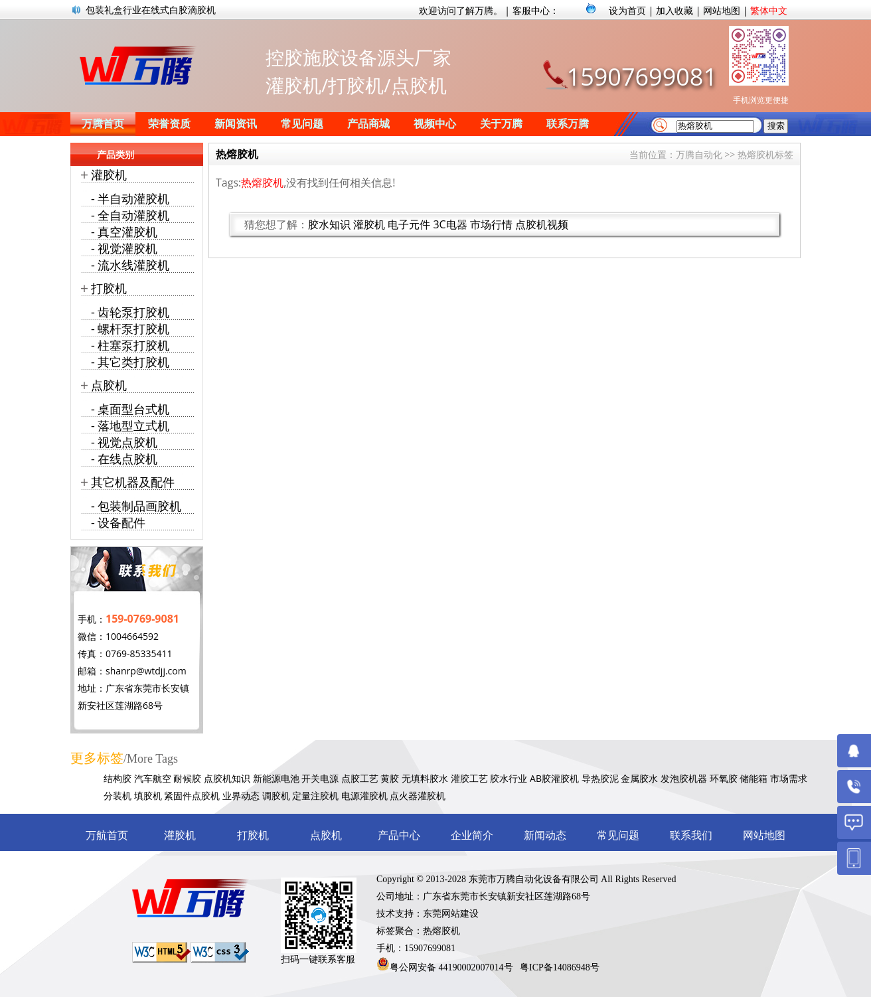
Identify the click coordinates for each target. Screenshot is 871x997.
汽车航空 (152, 778)
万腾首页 (103, 123)
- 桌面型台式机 (130, 409)
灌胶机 (369, 224)
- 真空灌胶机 (124, 232)
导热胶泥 (600, 778)
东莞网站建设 (451, 914)
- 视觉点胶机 (124, 442)
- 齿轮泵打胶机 (130, 312)
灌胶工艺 (469, 778)
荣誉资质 (169, 123)
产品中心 (399, 835)
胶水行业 (508, 778)
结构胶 (117, 778)
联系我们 (691, 835)
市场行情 (491, 224)
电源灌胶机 (364, 795)
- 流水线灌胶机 (130, 265)
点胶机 (109, 385)
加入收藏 (674, 10)
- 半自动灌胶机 (130, 198)
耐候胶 (187, 778)
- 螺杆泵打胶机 (130, 329)
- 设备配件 (118, 522)
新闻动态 (545, 835)
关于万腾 (501, 123)
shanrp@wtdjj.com (146, 670)
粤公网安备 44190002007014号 (451, 967)
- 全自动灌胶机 (130, 215)
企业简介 (472, 835)
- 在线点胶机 (124, 459)
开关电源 (320, 778)
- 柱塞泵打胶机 (130, 345)
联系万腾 (567, 123)
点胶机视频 (541, 224)
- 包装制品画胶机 (136, 506)
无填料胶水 (425, 778)
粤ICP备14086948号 (559, 967)
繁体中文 (768, 10)
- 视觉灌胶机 (124, 248)
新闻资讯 (235, 123)
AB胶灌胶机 (554, 778)
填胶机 (148, 795)
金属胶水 (639, 778)
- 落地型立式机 (130, 425)
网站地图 (721, 10)
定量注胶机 (315, 795)
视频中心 (435, 123)
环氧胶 (724, 778)
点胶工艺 (359, 778)
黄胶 (389, 778)
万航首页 (107, 835)
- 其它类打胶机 (130, 362)
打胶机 (109, 288)
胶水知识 (329, 224)
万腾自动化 (699, 154)
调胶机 (276, 795)
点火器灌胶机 (417, 795)
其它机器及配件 (133, 482)
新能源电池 (276, 778)
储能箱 (753, 778)
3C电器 (450, 224)
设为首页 (627, 10)
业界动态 (241, 795)
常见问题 (302, 123)
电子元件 (409, 224)
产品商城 (368, 123)
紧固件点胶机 (192, 795)
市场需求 (788, 778)
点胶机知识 (227, 778)
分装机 (117, 795)
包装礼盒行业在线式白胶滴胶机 (151, 9)
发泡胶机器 (684, 778)
